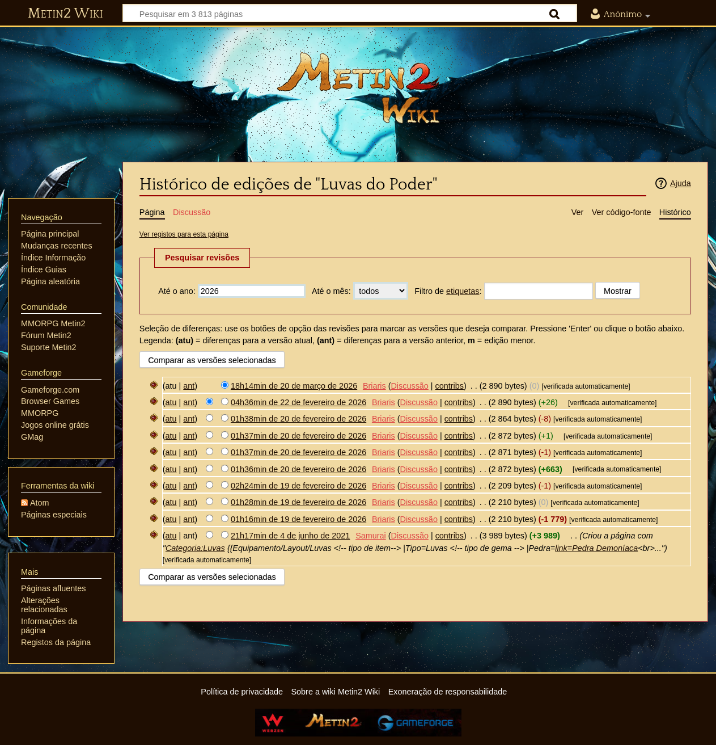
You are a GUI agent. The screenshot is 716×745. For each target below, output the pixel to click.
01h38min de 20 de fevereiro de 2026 (298, 418)
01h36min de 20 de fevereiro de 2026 (298, 469)
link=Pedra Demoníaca (596, 548)
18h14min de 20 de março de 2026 (294, 385)
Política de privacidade (242, 691)
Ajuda (680, 183)
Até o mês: (331, 291)
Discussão (409, 385)
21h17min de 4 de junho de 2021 (290, 535)
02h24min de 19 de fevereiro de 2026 (298, 485)
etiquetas (462, 291)
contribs (449, 385)
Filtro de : (447, 291)
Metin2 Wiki (65, 14)
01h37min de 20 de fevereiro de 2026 (298, 435)
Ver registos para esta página (183, 234)
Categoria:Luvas (195, 548)
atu (171, 402)
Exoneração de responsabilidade (447, 691)
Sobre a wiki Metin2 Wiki (335, 691)
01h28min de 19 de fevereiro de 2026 (298, 502)
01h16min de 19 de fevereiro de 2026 (298, 519)
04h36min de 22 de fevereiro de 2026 (298, 402)
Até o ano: (177, 291)
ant (188, 385)
